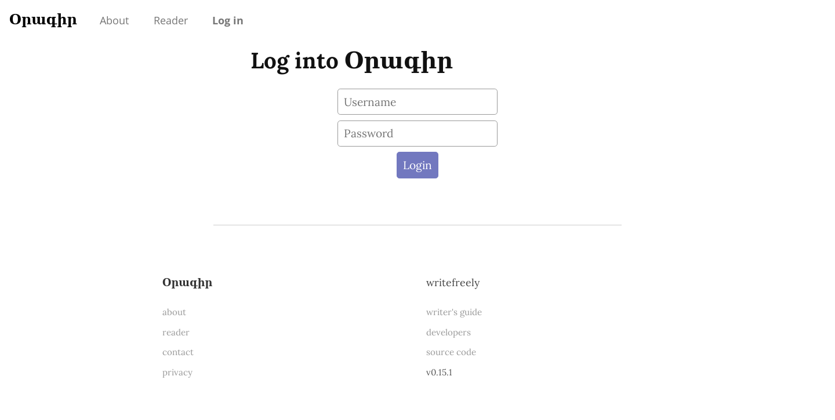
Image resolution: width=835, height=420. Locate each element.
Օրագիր (43, 19)
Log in (228, 20)
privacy (177, 372)
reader (176, 332)
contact (178, 351)
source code (451, 351)
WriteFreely (453, 282)
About (114, 20)
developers (448, 332)
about (174, 311)
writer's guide (454, 311)
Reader (171, 20)
